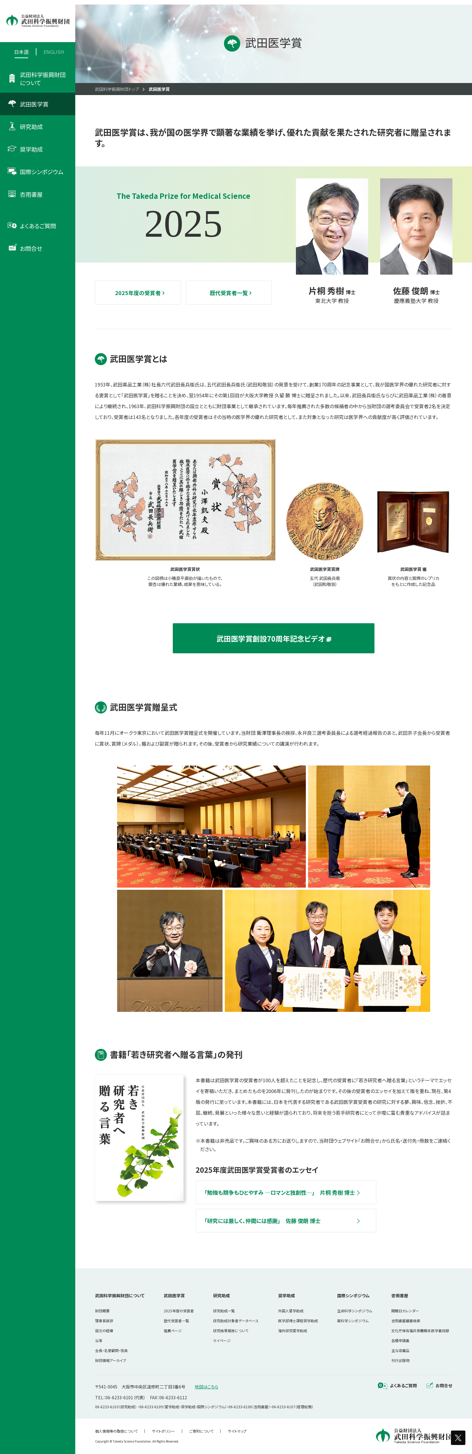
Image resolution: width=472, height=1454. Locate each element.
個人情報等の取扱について (116, 1431)
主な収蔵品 (400, 1350)
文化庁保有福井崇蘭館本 (420, 1330)
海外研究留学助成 (292, 1330)
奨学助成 (286, 1295)
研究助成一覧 (224, 1310)
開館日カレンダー (405, 1310)
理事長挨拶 (104, 1320)
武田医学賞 (174, 1295)
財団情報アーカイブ (110, 1360)
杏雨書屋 (399, 1295)
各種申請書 (400, 1340)
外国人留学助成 (290, 1310)
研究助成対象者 (236, 1320)
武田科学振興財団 (119, 1295)
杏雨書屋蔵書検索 (405, 1320)
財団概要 (102, 1310)
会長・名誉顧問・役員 (111, 1350)
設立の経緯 (104, 1330)
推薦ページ (173, 1330)
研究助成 (221, 1295)
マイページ (222, 1340)
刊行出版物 (400, 1360)
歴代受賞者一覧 (176, 1320)
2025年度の (179, 1310)
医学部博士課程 (298, 1320)
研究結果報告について (230, 1330)
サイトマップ (237, 1431)
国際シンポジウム (353, 1295)
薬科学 (352, 1320)
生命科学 (354, 1310)
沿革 (98, 1340)
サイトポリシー (163, 1431)
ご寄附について (201, 1431)
